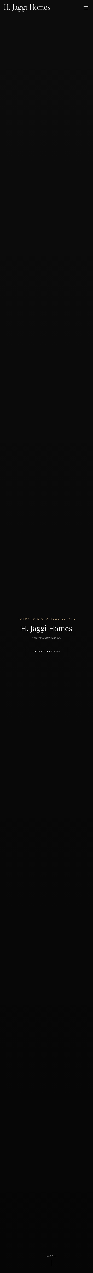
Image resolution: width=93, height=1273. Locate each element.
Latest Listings (46, 651)
